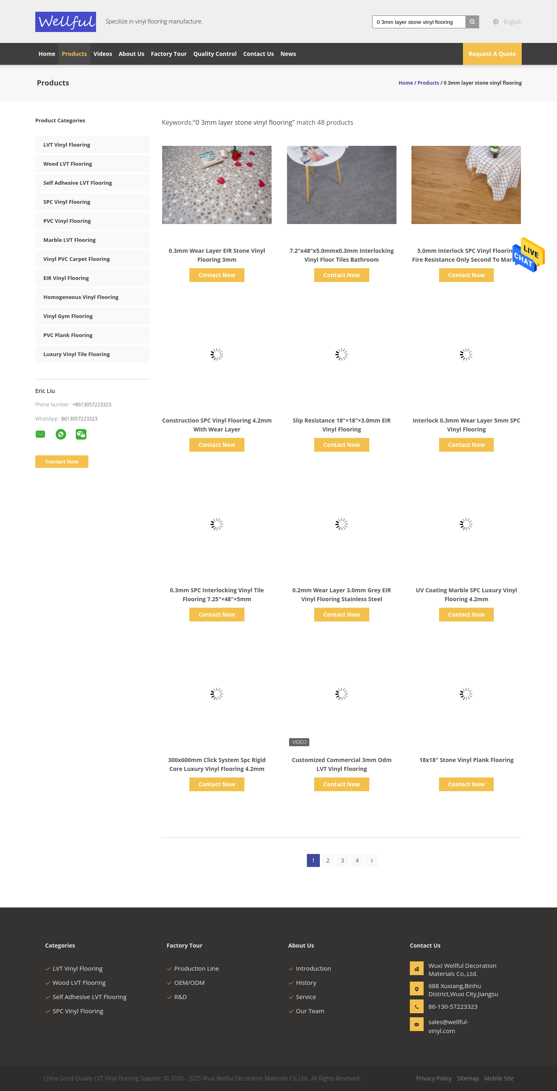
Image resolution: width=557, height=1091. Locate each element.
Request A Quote (492, 54)
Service (302, 997)
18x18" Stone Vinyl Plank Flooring (467, 760)
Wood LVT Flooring (67, 163)
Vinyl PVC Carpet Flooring (76, 259)
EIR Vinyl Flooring (66, 278)
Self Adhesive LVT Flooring (77, 182)
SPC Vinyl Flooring (66, 201)
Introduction (309, 968)
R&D (177, 997)
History (302, 982)
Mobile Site (499, 1078)
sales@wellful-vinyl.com (448, 1026)
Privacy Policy (434, 1078)
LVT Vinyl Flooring (66, 144)
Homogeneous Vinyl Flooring (80, 297)
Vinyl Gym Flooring (68, 316)
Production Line (193, 968)
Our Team (306, 1011)
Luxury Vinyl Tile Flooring (76, 354)
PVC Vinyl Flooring (67, 220)
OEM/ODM (186, 982)
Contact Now (217, 275)
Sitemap (468, 1078)
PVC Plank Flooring (67, 335)
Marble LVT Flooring (69, 239)
